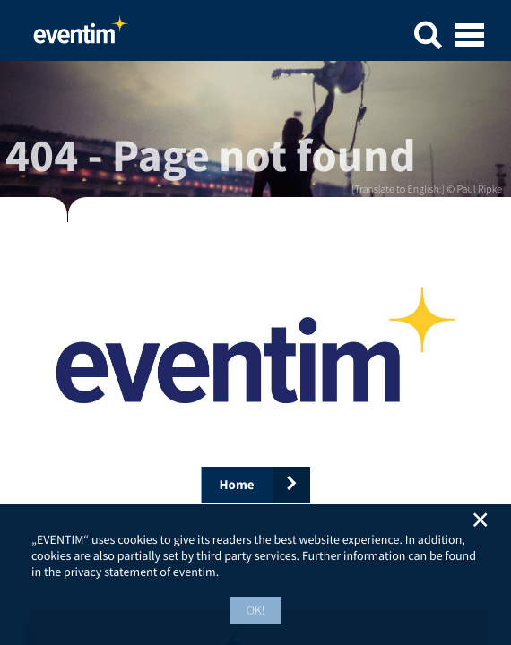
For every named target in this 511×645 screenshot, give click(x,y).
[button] (428, 38)
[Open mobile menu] (469, 36)
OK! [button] (256, 610)
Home (80, 35)
